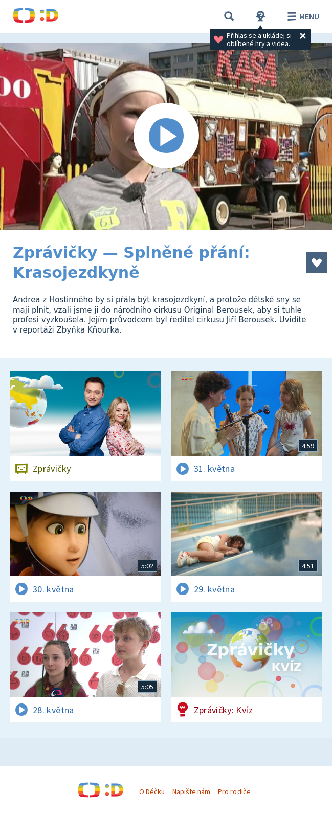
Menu (301, 16)
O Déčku (152, 791)
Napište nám (191, 791)
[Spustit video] (166, 136)
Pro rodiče (234, 791)
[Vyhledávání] (229, 16)
